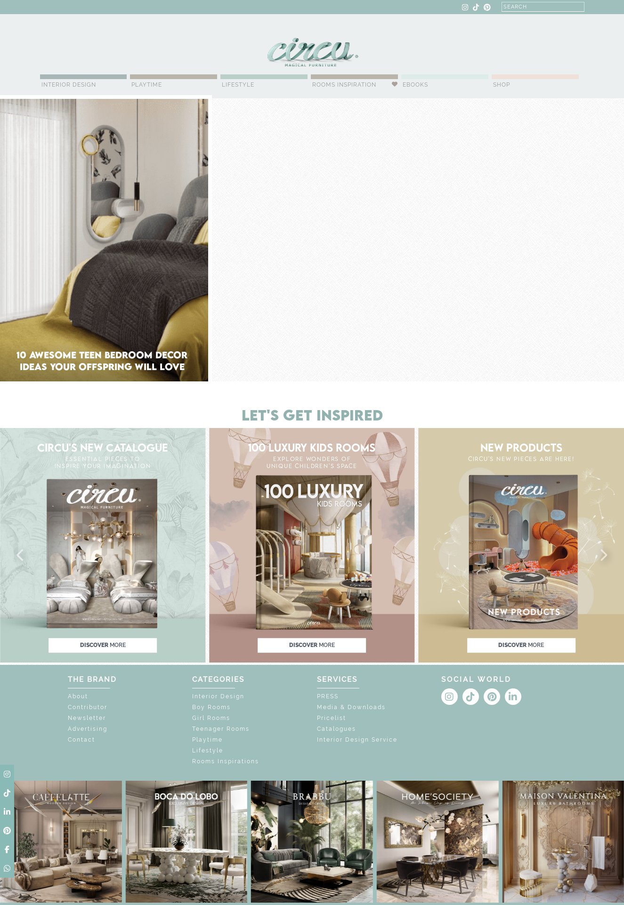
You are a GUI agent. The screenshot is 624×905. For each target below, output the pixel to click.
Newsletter (87, 718)
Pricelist (331, 718)
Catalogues (336, 729)
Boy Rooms (211, 707)
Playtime (146, 84)
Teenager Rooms (221, 729)
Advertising (87, 729)
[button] (20, 555)
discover (103, 645)
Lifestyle (238, 84)
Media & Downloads (351, 707)
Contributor (87, 707)
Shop (501, 84)
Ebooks (415, 84)
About (78, 696)
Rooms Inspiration (344, 84)
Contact (81, 739)
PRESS (328, 696)
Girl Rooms (211, 718)
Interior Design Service (357, 739)
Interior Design (68, 84)
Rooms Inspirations (225, 761)
